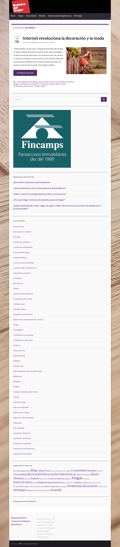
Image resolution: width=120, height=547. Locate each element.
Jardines (16, 345)
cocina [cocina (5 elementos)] (53, 471)
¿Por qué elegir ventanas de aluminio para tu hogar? (39, 199)
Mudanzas (17, 376)
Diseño (42, 16)
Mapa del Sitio (18, 517)
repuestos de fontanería (23, 417)
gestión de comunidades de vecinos (28, 319)
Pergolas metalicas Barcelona (25, 392)
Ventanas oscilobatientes (24, 448)
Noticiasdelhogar (31, 42)
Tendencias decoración (23, 86)
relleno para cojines (21, 412)
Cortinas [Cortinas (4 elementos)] (100, 471)
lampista (16, 361)
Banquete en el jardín (22, 231)
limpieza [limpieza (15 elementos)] (42, 482)
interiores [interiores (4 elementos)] (86, 479)
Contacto (16, 521)
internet (34, 84)
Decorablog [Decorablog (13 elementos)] (20, 474)
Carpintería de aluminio (23, 247)
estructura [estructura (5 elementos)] (44, 479)
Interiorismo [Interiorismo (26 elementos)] (22, 482)
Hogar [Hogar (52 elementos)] (77, 477)
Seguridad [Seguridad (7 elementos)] (54, 486)
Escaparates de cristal (22, 299)
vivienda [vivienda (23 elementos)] (55, 490)
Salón (57, 84)
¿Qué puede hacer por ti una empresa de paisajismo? (39, 188)
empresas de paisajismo (23, 293)
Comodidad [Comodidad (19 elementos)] (78, 470)
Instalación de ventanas (23, 335)
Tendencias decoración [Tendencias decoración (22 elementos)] (82, 486)
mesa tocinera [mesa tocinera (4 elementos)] (69, 483)
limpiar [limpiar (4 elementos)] (34, 483)
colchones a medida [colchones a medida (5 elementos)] (63, 471)
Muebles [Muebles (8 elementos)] (78, 482)
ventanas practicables (22, 454)
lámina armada (19, 355)
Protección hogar (47, 84)
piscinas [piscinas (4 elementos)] (97, 483)
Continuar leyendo (25, 73)
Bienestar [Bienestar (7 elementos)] (26, 471)
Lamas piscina (19, 350)
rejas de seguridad (21, 407)
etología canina (19, 309)
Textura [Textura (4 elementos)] (101, 486)
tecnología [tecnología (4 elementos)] (62, 486)
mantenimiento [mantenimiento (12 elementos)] (55, 482)
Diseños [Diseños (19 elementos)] (18, 478)
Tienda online (40, 86)
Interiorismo (25, 84)
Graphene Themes (31, 544)
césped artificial (20, 257)
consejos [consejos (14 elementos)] (91, 470)
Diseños (62, 82)
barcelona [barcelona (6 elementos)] (17, 471)
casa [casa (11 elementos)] (47, 470)
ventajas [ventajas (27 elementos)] (19, 490)
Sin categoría (18, 428)
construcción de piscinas (23, 262)
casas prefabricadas (21, 252)
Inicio (13, 16)
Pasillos (16, 386)
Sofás (63, 84)
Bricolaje (78, 16)
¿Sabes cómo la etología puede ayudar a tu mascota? (39, 194)
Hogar (20, 16)
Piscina (16, 397)
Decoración (31, 16)
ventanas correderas (22, 438)
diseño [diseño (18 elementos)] (95, 474)
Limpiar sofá (18, 366)
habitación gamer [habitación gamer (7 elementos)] (64, 478)
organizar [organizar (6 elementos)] (86, 482)
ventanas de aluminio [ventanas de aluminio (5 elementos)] (42, 490)
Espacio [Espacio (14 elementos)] (34, 478)
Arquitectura (18, 226)
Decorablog (32, 82)
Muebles (17, 381)
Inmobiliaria (18, 330)
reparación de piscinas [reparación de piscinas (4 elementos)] (36, 486)
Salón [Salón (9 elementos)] (47, 486)
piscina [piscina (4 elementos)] (92, 483)
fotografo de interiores (23, 314)
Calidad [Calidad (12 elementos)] (41, 470)
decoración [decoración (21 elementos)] (34, 474)
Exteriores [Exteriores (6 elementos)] (52, 479)
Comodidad (21, 82)
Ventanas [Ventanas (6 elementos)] (29, 490)
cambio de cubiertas (21, 242)
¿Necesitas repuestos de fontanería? (31, 182)
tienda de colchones (21, 433)
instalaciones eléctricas (23, 340)
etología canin (19, 304)
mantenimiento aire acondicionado (27, 371)
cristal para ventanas (22, 273)
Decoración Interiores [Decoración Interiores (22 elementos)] (57, 474)
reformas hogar (19, 402)
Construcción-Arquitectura (60, 16)
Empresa (70, 82)
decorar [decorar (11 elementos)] (77, 474)
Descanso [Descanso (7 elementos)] (86, 474)
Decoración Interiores (48, 82)
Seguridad (17, 423)
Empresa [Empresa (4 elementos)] (27, 479)
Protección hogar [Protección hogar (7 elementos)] (21, 486)
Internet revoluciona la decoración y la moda (63, 38)
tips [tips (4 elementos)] (105, 486)
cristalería (17, 278)
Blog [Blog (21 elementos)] (33, 470)
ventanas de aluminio (22, 443)
